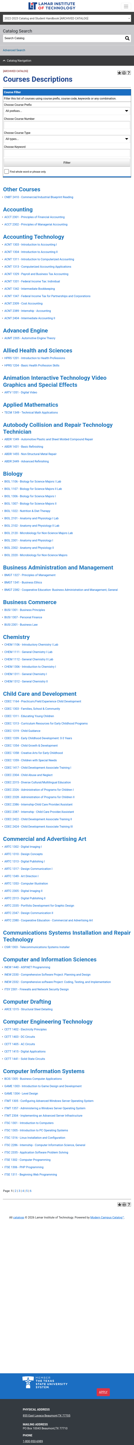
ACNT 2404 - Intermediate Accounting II (29, 318)
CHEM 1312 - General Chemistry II (26, 681)
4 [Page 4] (23, 1191)
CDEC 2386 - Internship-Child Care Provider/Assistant (38, 804)
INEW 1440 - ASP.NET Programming (27, 967)
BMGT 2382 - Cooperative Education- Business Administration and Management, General (61, 590)
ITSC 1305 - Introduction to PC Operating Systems (36, 1130)
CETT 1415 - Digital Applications (25, 1051)
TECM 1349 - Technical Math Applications (31, 412)
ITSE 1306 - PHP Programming (23, 1167)
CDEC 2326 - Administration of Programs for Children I (39, 789)
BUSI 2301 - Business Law (21, 624)
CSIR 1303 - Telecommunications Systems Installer (37, 947)
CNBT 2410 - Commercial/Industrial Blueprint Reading (38, 197)
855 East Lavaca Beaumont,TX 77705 (46, 1415)
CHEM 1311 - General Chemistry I (25, 674)
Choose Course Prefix (18, 105)
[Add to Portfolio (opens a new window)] (119, 73)
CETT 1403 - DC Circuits (19, 1036)
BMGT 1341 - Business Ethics (23, 582)
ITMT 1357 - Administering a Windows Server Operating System (44, 1108)
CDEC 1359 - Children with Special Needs (30, 760)
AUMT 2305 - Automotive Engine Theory (29, 338)
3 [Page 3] (19, 1191)
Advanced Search (14, 50)
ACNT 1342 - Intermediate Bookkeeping (29, 288)
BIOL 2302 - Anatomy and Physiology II (29, 548)
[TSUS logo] (44, 1382)
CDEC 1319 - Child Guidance (22, 731)
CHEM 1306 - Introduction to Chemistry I (30, 666)
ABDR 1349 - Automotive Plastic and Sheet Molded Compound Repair (48, 439)
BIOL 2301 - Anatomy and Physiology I (28, 540)
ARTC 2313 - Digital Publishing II (24, 898)
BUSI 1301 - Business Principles (24, 610)
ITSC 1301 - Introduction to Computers (29, 1123)
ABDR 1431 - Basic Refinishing (23, 446)
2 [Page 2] (15, 1191)
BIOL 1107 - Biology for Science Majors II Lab (33, 489)
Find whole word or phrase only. (28, 171)
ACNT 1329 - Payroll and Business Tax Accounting (36, 274)
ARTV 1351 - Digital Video (20, 392)
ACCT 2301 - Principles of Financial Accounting (34, 217)
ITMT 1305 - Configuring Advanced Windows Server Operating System (48, 1101)
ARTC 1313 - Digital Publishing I (24, 861)
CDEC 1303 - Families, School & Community (32, 708)
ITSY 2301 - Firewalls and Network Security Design (36, 989)
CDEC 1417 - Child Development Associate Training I (37, 767)
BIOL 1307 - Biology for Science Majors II (30, 503)
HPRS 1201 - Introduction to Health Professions (34, 358)
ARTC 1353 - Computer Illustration (26, 883)
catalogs (18, 1217)
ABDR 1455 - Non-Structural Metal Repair (30, 454)
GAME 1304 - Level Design (21, 1093)
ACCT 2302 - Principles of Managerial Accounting (35, 224)
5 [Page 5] (27, 1191)
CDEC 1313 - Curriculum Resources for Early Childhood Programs (46, 723)
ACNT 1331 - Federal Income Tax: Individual (32, 281)
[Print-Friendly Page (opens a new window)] (124, 73)
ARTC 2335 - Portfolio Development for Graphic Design (39, 905)
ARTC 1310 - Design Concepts (23, 854)
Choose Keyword (14, 147)
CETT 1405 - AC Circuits (19, 1044)
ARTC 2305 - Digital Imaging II (23, 891)
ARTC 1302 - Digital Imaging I (23, 846)
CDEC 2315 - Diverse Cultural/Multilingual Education (37, 782)
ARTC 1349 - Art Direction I (21, 876)
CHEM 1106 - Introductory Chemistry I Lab (31, 644)
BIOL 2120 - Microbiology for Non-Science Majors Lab (38, 533)
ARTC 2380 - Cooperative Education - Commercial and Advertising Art (48, 920)
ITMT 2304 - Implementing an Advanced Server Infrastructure (43, 1115)
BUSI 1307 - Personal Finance (23, 617)
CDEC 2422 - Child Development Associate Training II (38, 819)
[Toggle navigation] (126, 6)
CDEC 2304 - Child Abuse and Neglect (28, 775)
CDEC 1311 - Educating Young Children (29, 716)
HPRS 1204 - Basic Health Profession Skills (31, 365)
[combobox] (67, 18)
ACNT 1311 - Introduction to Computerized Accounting (39, 259)
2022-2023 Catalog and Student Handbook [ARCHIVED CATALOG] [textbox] (46, 18)
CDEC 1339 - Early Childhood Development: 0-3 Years (38, 738)
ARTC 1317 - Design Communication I (28, 869)
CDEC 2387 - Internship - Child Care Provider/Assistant (39, 812)
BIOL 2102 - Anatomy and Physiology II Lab (31, 525)
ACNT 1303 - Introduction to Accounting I (30, 244)
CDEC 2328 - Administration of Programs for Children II (39, 797)
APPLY (103, 1392)
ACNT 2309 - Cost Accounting (23, 303)
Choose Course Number (19, 119)
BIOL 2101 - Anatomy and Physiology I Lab (31, 518)
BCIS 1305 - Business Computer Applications (33, 1079)
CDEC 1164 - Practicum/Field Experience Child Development (42, 701)
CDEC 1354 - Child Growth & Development (31, 745)
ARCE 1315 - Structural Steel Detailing (28, 1009)
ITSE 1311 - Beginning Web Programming (30, 1174)
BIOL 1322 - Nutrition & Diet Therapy (27, 511)
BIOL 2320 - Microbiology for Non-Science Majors (35, 555)
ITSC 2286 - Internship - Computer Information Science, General (44, 1145)
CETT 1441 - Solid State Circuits (24, 1059)
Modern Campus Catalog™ (107, 1217)
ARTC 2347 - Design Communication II (28, 913)
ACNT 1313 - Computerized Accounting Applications (37, 266)
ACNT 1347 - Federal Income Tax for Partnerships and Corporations (47, 296)
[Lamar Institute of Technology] (57, 5)
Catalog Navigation (19, 60)
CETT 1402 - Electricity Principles (25, 1029)
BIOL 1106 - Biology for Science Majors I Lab (32, 481)
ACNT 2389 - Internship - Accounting (27, 311)
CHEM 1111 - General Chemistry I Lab (28, 652)
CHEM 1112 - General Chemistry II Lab (28, 659)
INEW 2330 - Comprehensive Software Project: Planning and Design (47, 974)
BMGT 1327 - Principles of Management (29, 575)
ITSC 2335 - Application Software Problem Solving (36, 1152)
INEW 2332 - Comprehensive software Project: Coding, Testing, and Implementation (57, 982)
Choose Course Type (17, 133)
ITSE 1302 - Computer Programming (27, 1160)
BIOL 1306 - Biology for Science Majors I (30, 496)
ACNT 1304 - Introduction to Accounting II (31, 252)
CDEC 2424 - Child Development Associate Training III (38, 826)
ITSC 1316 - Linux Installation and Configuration (34, 1137)
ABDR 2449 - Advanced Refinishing (26, 461)
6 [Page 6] (30, 1191)
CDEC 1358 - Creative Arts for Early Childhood (33, 753)
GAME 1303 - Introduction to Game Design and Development (43, 1086)
